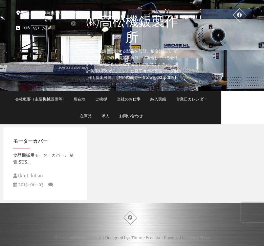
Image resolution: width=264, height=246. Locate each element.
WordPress (199, 237)
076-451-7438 (34, 27)
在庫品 (101, 116)
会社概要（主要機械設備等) (55, 99)
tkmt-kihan (28, 176)
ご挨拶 (117, 99)
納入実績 (174, 99)
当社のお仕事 (144, 99)
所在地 (95, 99)
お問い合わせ (147, 116)
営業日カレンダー (207, 99)
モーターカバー (30, 141)
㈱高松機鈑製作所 (132, 29)
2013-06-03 (28, 185)
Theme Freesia (145, 237)
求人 (121, 116)
